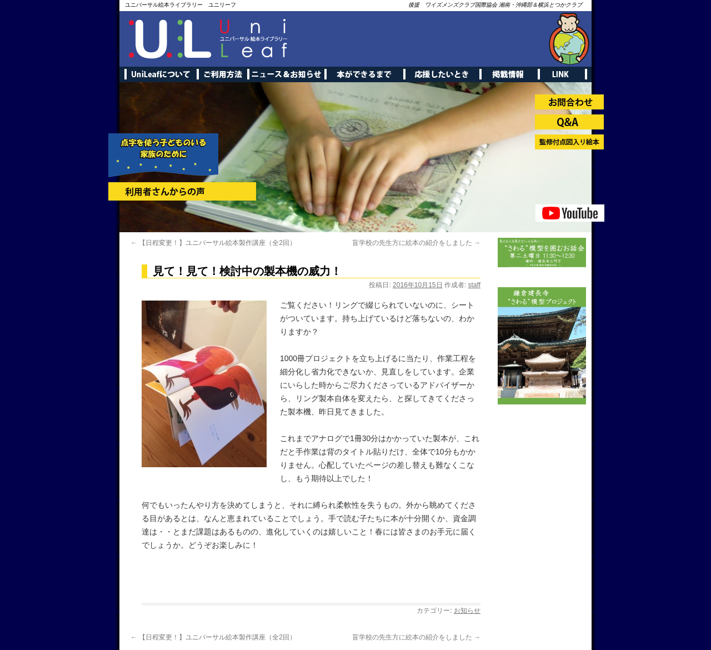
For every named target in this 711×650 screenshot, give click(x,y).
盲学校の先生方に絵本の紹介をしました (416, 243)
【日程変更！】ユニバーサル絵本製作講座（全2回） (213, 243)
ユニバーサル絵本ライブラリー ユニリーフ (180, 5)
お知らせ (467, 610)
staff (474, 285)
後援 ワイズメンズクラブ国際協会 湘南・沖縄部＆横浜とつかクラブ (495, 5)
